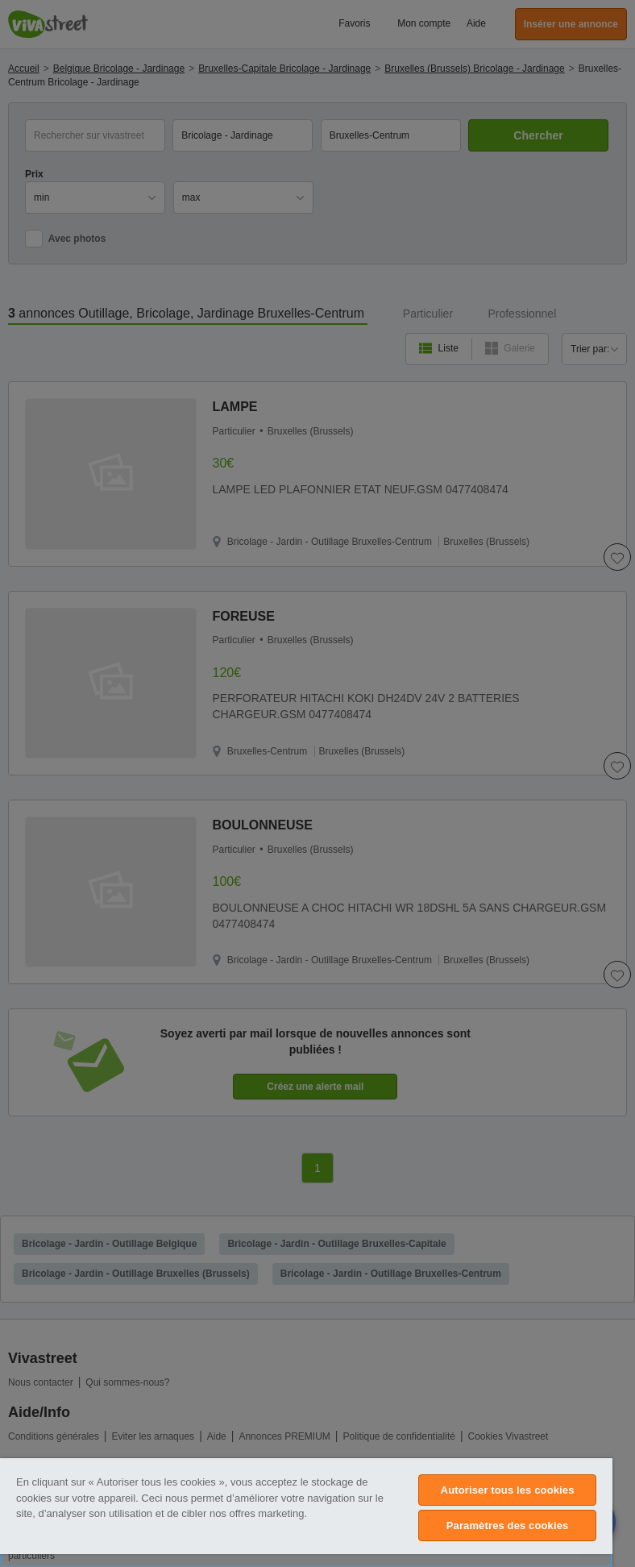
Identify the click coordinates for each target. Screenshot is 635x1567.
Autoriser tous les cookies (508, 1490)
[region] (306, 1512)
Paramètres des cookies (507, 1525)
